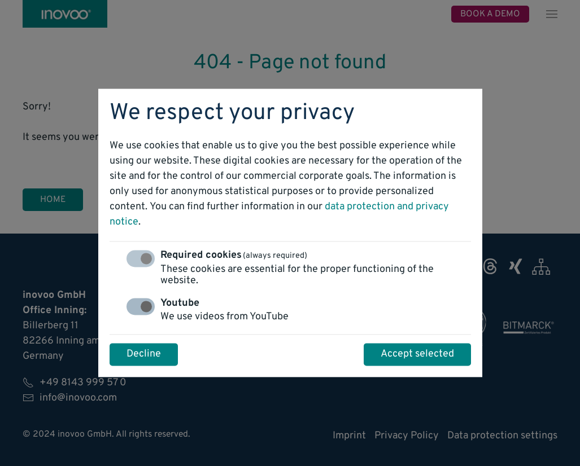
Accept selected (417, 354)
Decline (144, 354)
